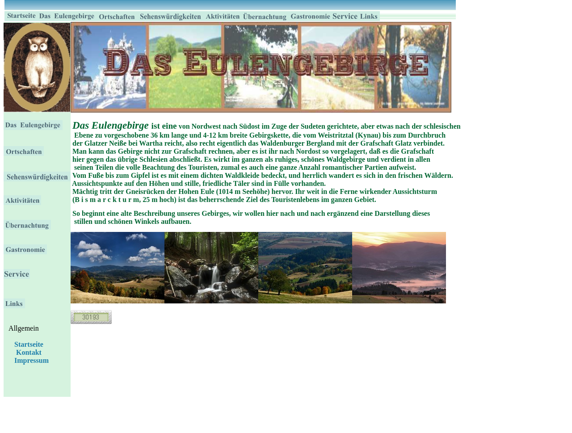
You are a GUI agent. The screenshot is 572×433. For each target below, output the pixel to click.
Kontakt (29, 352)
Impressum (31, 360)
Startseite (28, 344)
